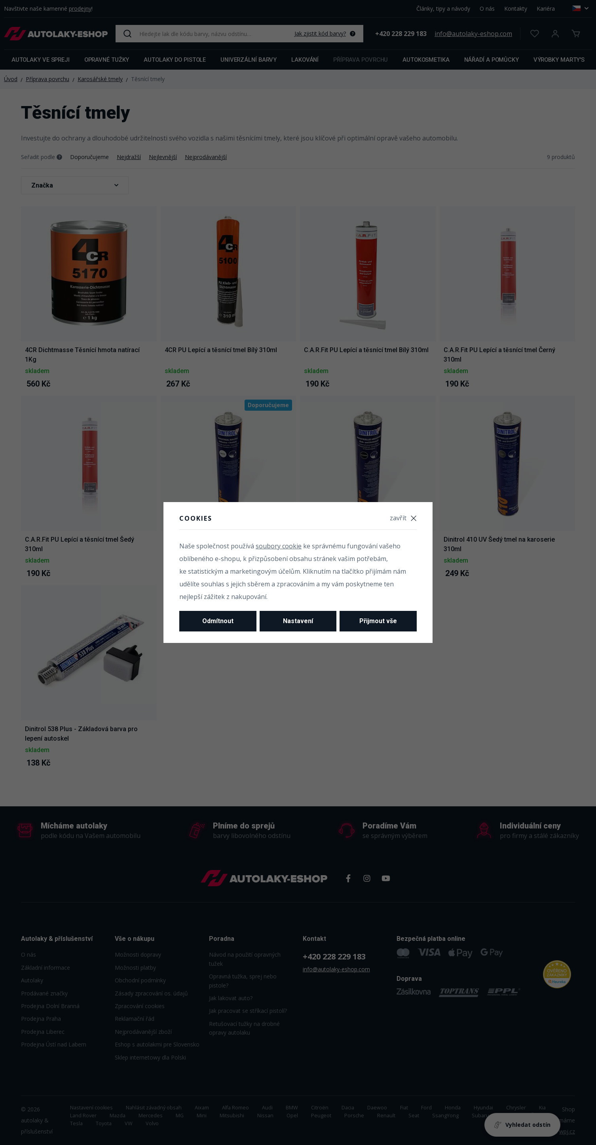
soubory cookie (279, 546)
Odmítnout (217, 621)
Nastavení (298, 621)
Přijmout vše (378, 621)
